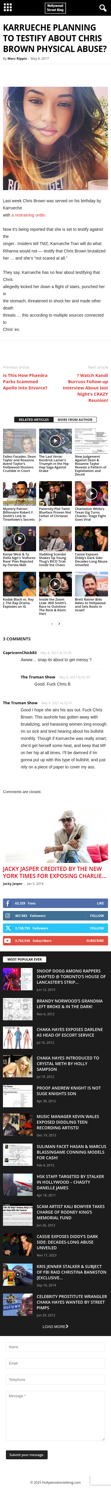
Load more (55, 1326)
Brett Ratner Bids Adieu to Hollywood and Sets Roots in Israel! (90, 604)
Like (100, 903)
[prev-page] (52, 623)
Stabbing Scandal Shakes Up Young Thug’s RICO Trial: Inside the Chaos (52, 559)
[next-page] (59, 623)
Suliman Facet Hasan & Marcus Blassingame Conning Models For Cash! (71, 1152)
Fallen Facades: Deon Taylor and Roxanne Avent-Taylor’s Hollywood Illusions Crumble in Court (19, 463)
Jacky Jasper (12, 883)
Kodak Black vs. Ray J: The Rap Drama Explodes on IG (18, 603)
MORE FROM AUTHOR (75, 419)
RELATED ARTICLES (34, 419)
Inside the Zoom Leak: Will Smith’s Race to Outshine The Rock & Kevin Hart (52, 606)
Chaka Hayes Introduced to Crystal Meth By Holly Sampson (68, 1063)
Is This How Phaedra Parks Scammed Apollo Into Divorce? (25, 381)
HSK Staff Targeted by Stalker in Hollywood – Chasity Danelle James (70, 1182)
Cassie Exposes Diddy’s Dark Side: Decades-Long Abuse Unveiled (91, 559)
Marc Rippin (17, 58)
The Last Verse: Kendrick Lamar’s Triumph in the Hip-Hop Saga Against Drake (54, 463)
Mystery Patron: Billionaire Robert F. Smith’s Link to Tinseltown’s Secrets (19, 514)
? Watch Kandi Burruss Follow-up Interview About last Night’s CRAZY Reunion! (85, 387)
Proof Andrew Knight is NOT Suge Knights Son (69, 1090)
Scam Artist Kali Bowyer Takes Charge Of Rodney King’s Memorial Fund (70, 1212)
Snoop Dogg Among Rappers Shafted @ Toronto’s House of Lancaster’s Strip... (71, 976)
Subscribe (95, 940)
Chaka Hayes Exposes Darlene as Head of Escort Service (70, 1032)
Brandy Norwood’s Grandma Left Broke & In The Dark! (70, 1003)
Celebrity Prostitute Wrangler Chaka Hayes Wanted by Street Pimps (72, 1302)
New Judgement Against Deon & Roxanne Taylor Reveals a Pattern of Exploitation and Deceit (90, 465)
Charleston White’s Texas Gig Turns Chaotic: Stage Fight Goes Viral (90, 514)
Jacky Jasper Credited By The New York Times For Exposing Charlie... (55, 872)
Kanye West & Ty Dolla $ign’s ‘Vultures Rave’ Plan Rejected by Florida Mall (19, 559)
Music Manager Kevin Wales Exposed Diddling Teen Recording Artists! (68, 1122)
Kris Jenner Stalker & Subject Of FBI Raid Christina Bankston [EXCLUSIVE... (71, 1272)
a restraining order (28, 215)
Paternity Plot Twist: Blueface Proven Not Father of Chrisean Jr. (55, 514)
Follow (97, 915)
